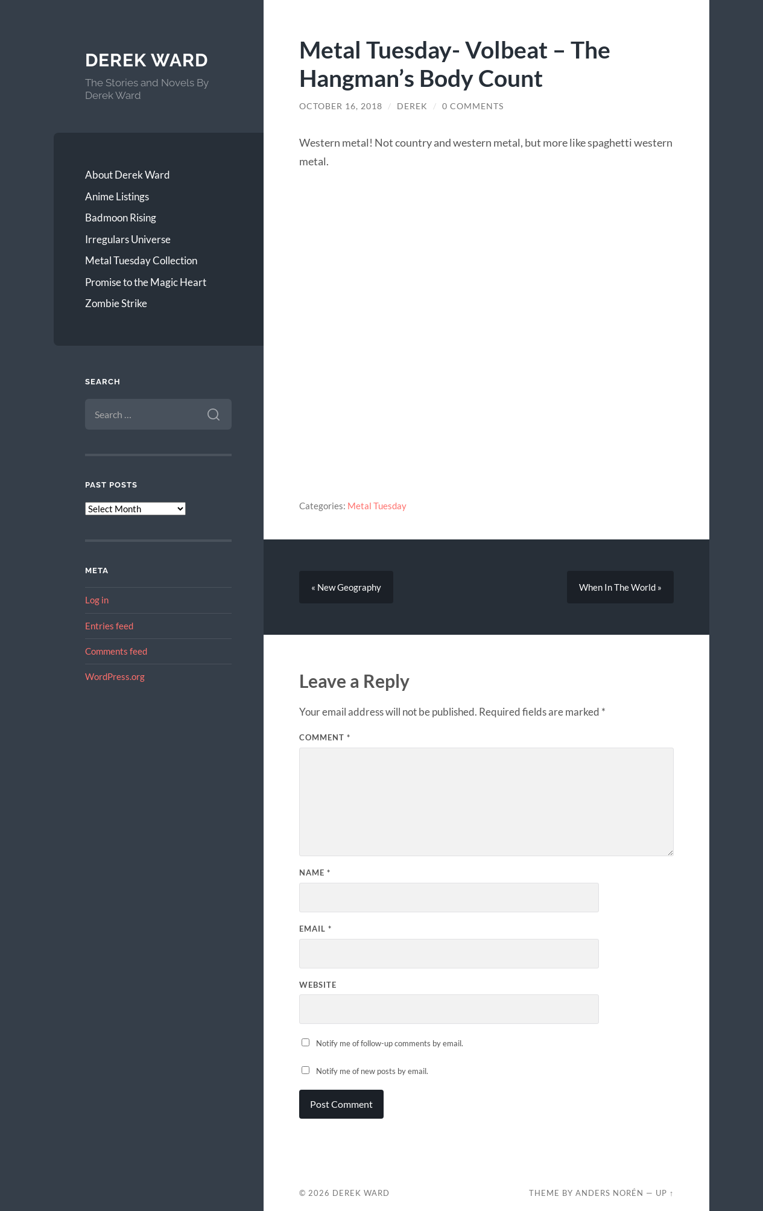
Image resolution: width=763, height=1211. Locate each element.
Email (315, 928)
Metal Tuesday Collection (141, 260)
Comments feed (116, 651)
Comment (324, 737)
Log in (97, 599)
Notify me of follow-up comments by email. (389, 1043)
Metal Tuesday (377, 505)
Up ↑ (665, 1193)
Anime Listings (117, 196)
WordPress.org (115, 676)
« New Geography (346, 587)
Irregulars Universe (128, 239)
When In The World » (620, 587)
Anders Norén (609, 1193)
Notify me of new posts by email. (372, 1071)
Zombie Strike (116, 303)
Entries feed (109, 625)
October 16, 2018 (340, 106)
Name (315, 872)
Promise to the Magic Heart (145, 282)
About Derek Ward (127, 174)
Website (318, 985)
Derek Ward (146, 60)
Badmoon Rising (120, 217)
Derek (412, 106)
